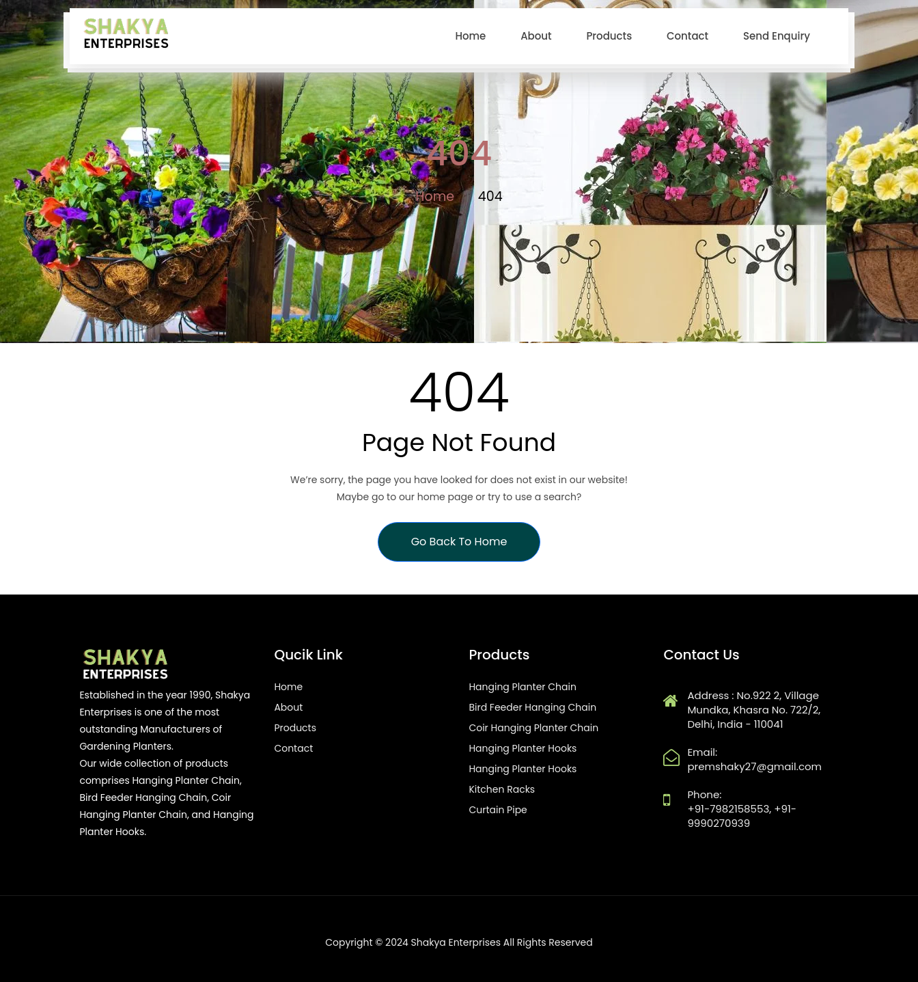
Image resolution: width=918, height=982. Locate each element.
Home (434, 196)
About (536, 36)
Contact (687, 36)
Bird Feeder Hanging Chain (532, 707)
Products (609, 36)
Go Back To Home (459, 541)
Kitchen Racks (502, 789)
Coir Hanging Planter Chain (533, 727)
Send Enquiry (776, 36)
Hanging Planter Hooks (522, 748)
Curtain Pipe (498, 809)
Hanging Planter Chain (522, 686)
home (470, 36)
